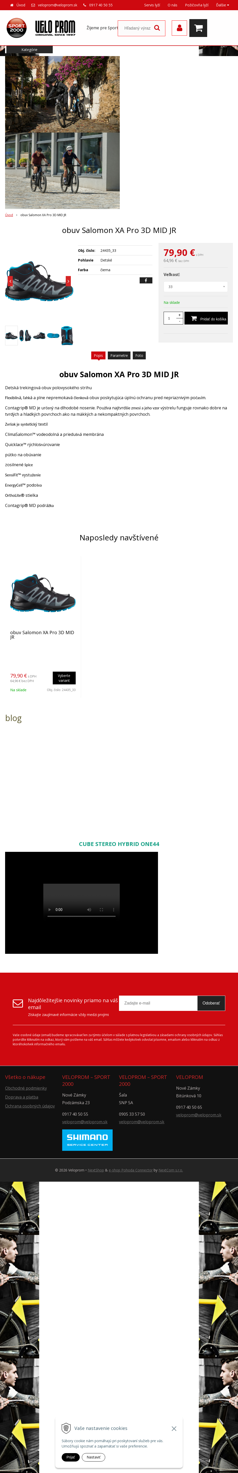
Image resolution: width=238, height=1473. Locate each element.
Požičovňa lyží (196, 5)
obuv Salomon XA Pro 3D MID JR (42, 634)
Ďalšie (222, 5)
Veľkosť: (172, 274)
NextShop (96, 1170)
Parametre (119, 355)
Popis (98, 355)
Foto (139, 355)
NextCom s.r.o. (170, 1170)
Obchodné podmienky (26, 1088)
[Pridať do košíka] (206, 318)
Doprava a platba (21, 1097)
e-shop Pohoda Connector (131, 1170)
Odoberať (211, 1003)
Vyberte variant (64, 678)
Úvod (21, 5)
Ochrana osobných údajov (30, 1106)
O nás (172, 5)
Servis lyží (152, 5)
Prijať (71, 1457)
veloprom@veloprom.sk (57, 5)
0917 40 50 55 (101, 5)
